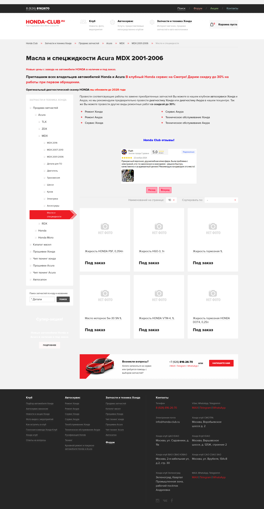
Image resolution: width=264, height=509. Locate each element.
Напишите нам (221, 363)
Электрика (52, 198)
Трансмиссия (53, 177)
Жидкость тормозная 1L (208, 251)
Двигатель (52, 170)
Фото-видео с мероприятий (39, 419)
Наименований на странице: (146, 200)
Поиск (181, 8)
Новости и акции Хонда (38, 414)
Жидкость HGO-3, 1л (151, 251)
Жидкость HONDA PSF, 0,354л (104, 251)
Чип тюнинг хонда (44, 258)
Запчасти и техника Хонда (123, 397)
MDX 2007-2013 (55, 149)
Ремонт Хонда (94, 111)
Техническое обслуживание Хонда (187, 117)
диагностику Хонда (161, 100)
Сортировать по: (192, 200)
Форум (198, 8)
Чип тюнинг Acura (44, 272)
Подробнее (49, 345)
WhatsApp (192, 366)
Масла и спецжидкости (54, 214)
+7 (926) (181, 362)
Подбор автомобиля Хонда (39, 403)
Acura (41, 115)
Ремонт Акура (93, 117)
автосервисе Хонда (222, 96)
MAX (172, 366)
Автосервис (72, 397)
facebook (172, 500)
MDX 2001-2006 (55, 156)
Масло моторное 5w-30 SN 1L (103, 318)
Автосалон (40, 279)
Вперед (165, 189)
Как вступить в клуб (36, 424)
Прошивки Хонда (44, 251)
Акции (214, 8)
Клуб (29, 397)
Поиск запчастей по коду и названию (49, 293)
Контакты (232, 8)
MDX (45, 136)
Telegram (181, 366)
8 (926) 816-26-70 (166, 408)
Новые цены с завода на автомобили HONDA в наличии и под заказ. (71, 69)
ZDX (44, 129)
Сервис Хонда (94, 123)
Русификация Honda (75, 435)
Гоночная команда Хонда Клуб (41, 429)
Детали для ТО (54, 163)
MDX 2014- (52, 142)
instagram (157, 500)
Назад (151, 189)
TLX (44, 122)
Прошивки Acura (43, 265)
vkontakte (165, 500)
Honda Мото (45, 237)
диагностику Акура (192, 100)
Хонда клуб (32, 435)
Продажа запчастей (45, 108)
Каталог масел (42, 244)
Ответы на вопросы (36, 440)
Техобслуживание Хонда (77, 424)
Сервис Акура (174, 111)
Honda (42, 230)
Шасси (50, 184)
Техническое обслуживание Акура (187, 123)
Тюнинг (69, 440)
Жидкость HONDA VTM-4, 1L (156, 318)
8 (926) (37, 8)
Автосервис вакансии (37, 408)
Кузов (50, 191)
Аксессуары (53, 205)
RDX (44, 223)
